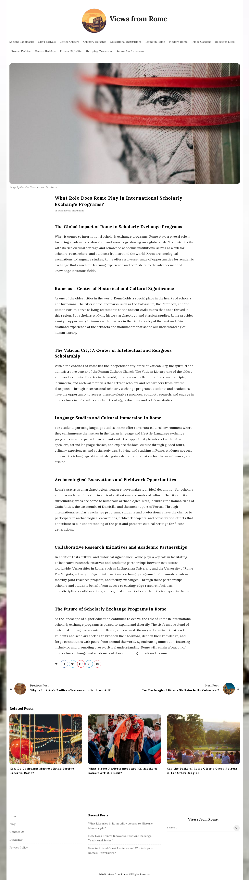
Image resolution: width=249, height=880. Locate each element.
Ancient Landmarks (21, 42)
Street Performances (130, 51)
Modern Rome (178, 42)
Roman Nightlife (70, 51)
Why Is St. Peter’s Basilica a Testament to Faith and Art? (70, 690)
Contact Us (16, 832)
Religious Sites (225, 42)
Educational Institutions (126, 42)
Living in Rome (155, 42)
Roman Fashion (21, 51)
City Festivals (47, 42)
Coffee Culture (69, 42)
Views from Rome (138, 18)
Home (13, 816)
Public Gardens (201, 42)
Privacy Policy (18, 847)
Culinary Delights (94, 42)
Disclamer (16, 839)
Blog (12, 824)
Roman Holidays (45, 51)
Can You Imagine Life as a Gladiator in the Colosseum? (180, 690)
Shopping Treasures (99, 51)
